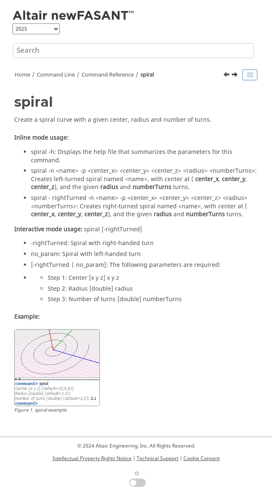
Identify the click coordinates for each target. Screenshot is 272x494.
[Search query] (133, 50)
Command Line (56, 75)
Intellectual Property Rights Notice (92, 458)
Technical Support (157, 458)
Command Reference (107, 75)
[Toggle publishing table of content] (249, 74)
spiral (147, 75)
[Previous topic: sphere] (227, 76)
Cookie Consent (201, 458)
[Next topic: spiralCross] (235, 76)
